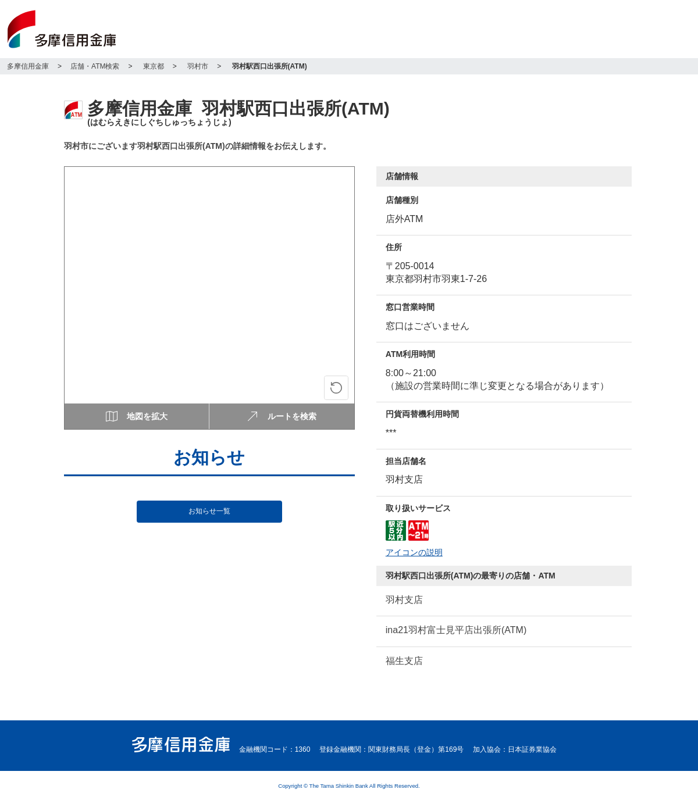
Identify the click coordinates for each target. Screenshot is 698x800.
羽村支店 (404, 600)
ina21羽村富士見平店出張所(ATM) (456, 630)
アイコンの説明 (414, 552)
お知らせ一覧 (209, 511)
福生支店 (404, 661)
